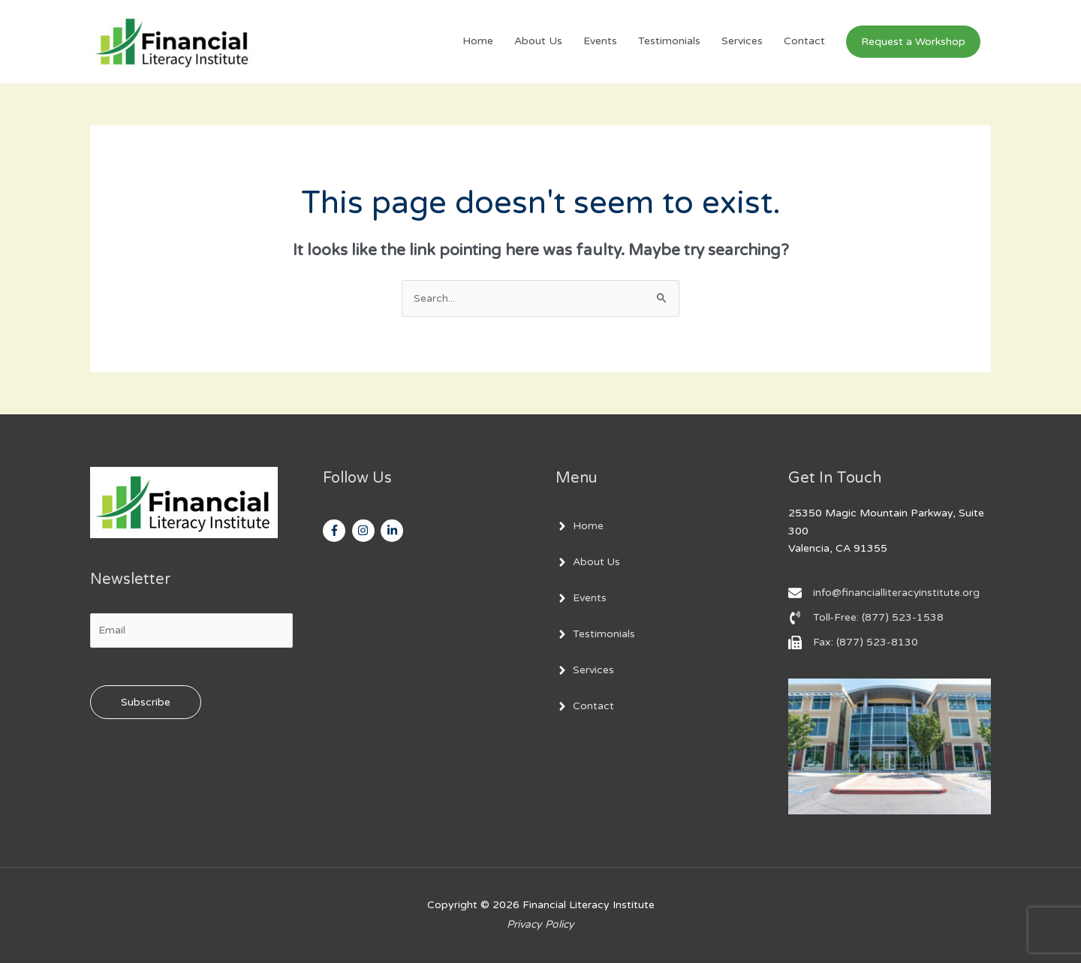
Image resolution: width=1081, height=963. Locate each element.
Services (742, 41)
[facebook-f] (336, 530)
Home (477, 41)
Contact (804, 41)
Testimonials (669, 41)
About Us (538, 41)
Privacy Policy (540, 924)
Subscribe (145, 702)
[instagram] (365, 530)
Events (600, 41)
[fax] (853, 642)
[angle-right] (580, 526)
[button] (913, 42)
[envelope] (884, 593)
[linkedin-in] (394, 530)
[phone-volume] (866, 617)
